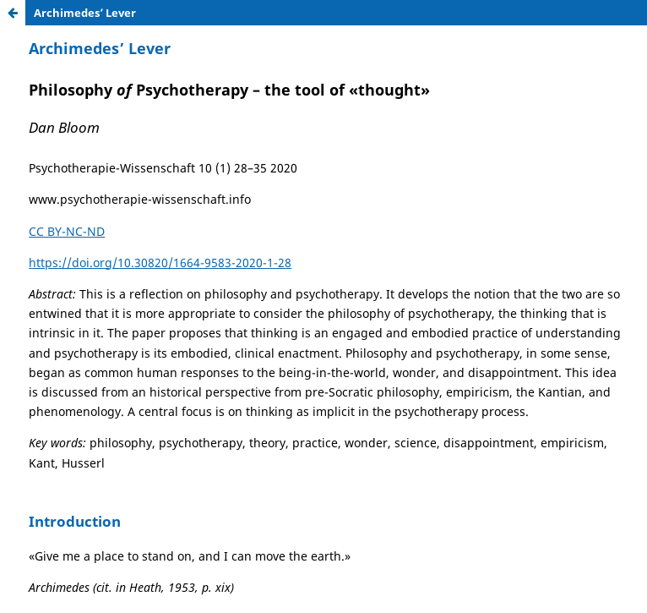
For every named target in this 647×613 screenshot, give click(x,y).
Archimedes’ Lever (85, 12)
